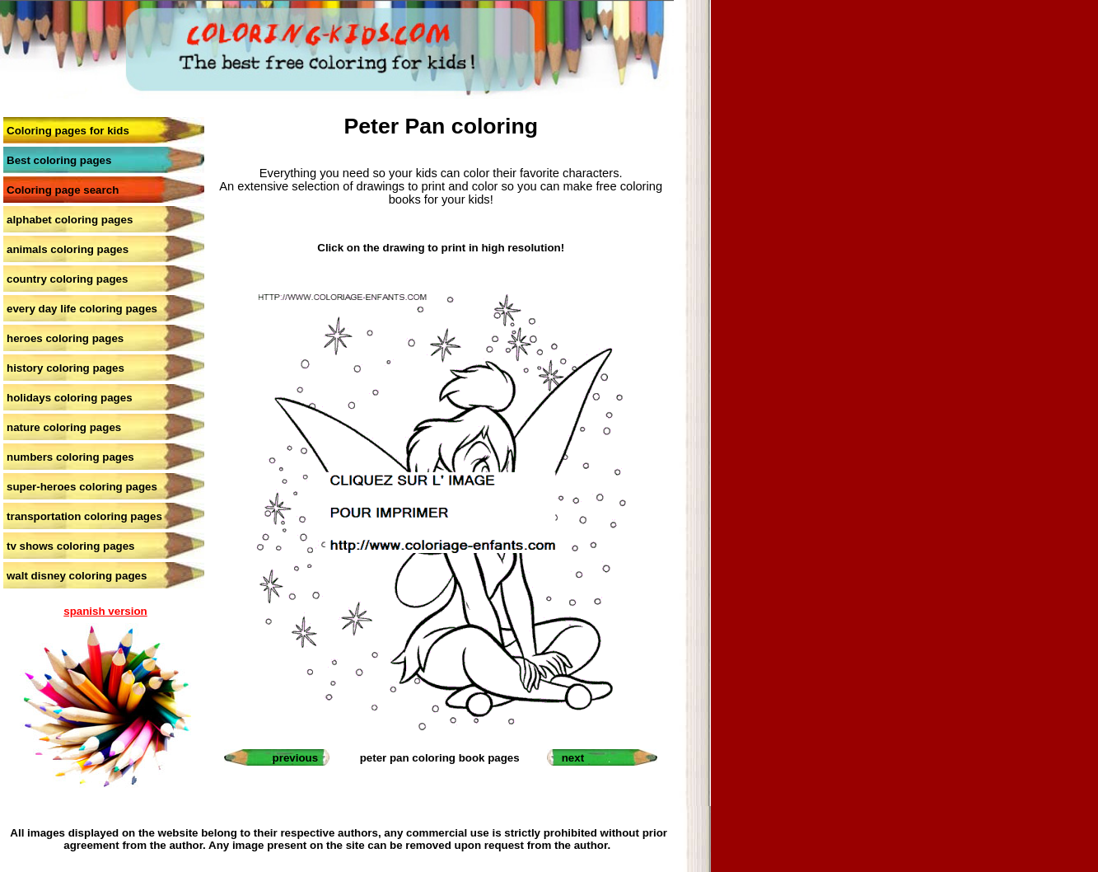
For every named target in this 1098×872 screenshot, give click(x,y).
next (573, 758)
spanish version (105, 611)
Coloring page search (63, 190)
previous (296, 758)
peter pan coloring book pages (440, 758)
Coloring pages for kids (68, 130)
